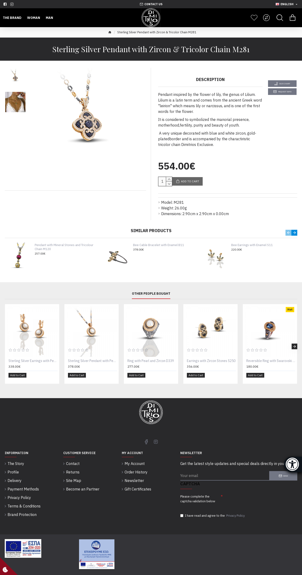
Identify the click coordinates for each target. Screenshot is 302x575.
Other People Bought (151, 288)
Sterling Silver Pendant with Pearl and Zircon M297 (92, 355)
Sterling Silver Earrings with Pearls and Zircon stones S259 (33, 355)
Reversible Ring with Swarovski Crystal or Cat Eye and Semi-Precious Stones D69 (270, 355)
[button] (288, 227)
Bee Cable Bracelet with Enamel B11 (158, 239)
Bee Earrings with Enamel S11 (252, 239)
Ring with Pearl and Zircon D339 (150, 355)
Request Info (284, 91)
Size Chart (284, 83)
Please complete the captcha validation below (197, 490)
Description (210, 79)
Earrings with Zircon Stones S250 (211, 355)
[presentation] (256, 492)
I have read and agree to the (212, 508)
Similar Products (151, 225)
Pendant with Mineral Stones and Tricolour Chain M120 (64, 241)
